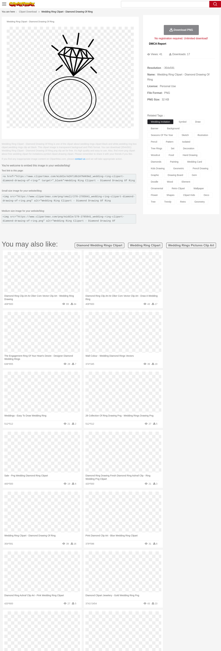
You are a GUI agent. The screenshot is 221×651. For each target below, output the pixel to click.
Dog (73, 620)
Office (148, 630)
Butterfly (44, 620)
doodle (154, 181)
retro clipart (178, 188)
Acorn (25, 615)
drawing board (175, 175)
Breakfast (25, 635)
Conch (60, 615)
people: (16, 625)
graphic (155, 175)
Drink (50, 635)
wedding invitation (160, 121)
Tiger (175, 620)
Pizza (130, 635)
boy (125, 625)
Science (132, 630)
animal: (16, 620)
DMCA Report (157, 43)
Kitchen (114, 635)
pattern (169, 141)
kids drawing (157, 168)
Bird (36, 620)
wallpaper (198, 188)
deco (206, 195)
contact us (80, 159)
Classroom (53, 630)
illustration (202, 135)
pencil (154, 141)
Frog (110, 620)
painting (174, 161)
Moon (115, 615)
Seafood (94, 635)
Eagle (87, 620)
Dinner (123, 635)
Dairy (34, 635)
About (147, 644)
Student (26, 630)
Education (82, 630)
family (47, 625)
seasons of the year (162, 135)
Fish (104, 620)
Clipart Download (28, 11)
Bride (39, 625)
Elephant (96, 620)
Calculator (167, 630)
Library (123, 630)
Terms (155, 644)
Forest (172, 615)
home (107, 625)
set (172, 148)
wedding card (194, 161)
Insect (129, 620)
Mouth (140, 625)
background (173, 128)
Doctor (78, 625)
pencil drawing (200, 168)
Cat (52, 620)
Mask (25, 625)
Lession (178, 630)
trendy (167, 201)
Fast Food (59, 635)
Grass (98, 615)
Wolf (190, 620)
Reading (64, 630)
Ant (24, 620)
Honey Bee (120, 620)
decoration (188, 148)
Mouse (153, 620)
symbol (182, 121)
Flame (80, 615)
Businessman (67, 625)
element (186, 181)
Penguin (167, 620)
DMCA (189, 644)
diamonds (156, 161)
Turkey (183, 620)
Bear (30, 620)
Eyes (91, 625)
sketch (185, 135)
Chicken (59, 620)
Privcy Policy (167, 644)
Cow (67, 620)
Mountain (134, 615)
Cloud (157, 615)
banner (154, 128)
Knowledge (113, 630)
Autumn (33, 615)
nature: (16, 615)
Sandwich (83, 635)
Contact (180, 644)
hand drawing (190, 155)
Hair (114, 625)
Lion (136, 620)
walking (98, 625)
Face (147, 625)
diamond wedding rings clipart (99, 245)
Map (103, 630)
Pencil (73, 630)
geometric (178, 168)
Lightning (107, 615)
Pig (159, 620)
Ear (84, 625)
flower (154, 195)
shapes (170, 195)
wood (170, 181)
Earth (67, 615)
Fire (73, 615)
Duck (80, 620)
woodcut (155, 155)
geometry (199, 201)
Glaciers (89, 615)
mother (55, 625)
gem (194, 175)
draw (198, 121)
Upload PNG (202, 644)
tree (153, 201)
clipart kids (189, 195)
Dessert (42, 635)
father (132, 625)
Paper (140, 630)
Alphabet (157, 630)
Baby (32, 625)
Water (143, 615)
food (171, 155)
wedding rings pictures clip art (191, 245)
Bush (150, 615)
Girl (119, 625)
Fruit (68, 635)
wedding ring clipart (145, 245)
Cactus (51, 615)
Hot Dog (164, 635)
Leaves (42, 615)
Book (44, 630)
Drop (164, 615)
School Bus (94, 630)
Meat (75, 635)
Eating (138, 635)
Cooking (155, 635)
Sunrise (124, 615)
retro (183, 201)
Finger (155, 625)
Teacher (35, 630)
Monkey (144, 620)
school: (16, 630)
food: (15, 635)
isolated (186, 141)
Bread (146, 635)
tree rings (156, 148)
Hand (162, 625)
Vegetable (104, 635)
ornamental (157, 188)
